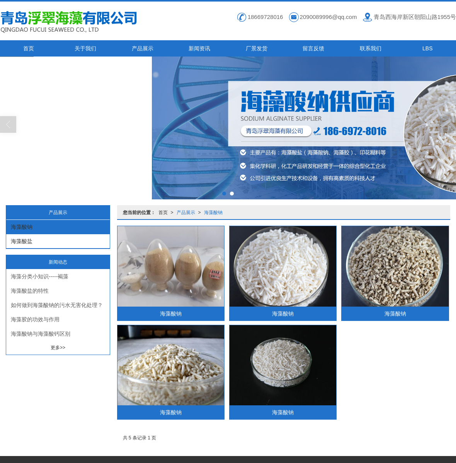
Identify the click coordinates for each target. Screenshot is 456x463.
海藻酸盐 (21, 241)
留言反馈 (313, 48)
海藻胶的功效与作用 (35, 319)
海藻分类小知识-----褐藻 (39, 276)
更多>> (58, 347)
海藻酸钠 (213, 212)
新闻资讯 (199, 48)
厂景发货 (256, 48)
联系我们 (370, 48)
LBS (427, 48)
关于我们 (85, 48)
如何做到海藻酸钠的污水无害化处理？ (57, 305)
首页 (28, 48)
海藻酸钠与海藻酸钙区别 (40, 333)
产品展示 (142, 48)
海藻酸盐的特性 (30, 290)
